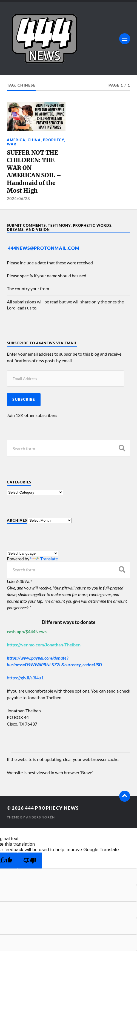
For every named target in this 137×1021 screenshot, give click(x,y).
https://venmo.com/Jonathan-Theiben (44, 644)
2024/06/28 (18, 198)
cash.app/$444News (27, 631)
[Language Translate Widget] (32, 553)
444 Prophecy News (52, 808)
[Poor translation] (30, 861)
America (16, 140)
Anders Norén (40, 817)
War (11, 144)
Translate (44, 558)
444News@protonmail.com (43, 248)
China (34, 140)
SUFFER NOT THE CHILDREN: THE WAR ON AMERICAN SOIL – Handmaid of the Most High (34, 171)
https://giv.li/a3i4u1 (25, 677)
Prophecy (53, 140)
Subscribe (23, 399)
